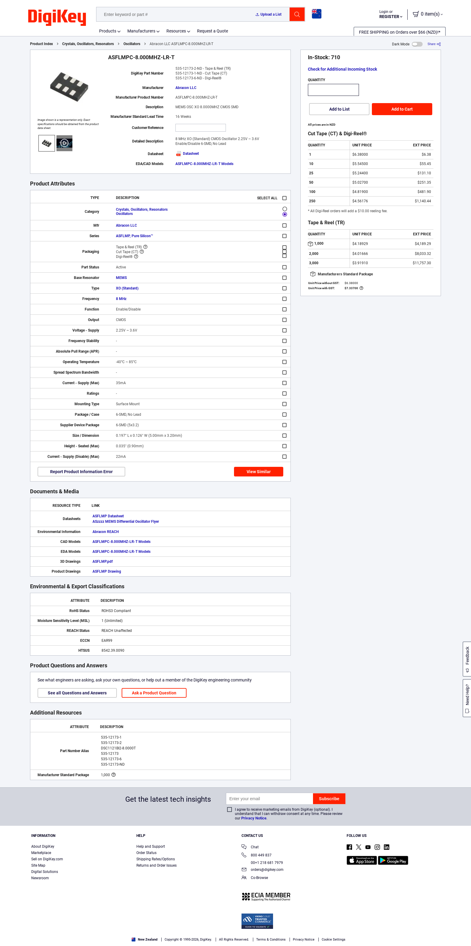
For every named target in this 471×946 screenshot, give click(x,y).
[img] (57, 18)
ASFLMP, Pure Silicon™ (134, 236)
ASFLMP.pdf (103, 561)
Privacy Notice (253, 818)
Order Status (146, 853)
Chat (250, 847)
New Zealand (144, 939)
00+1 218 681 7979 (262, 863)
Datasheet (187, 154)
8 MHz (121, 299)
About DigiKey (42, 846)
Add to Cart (402, 109)
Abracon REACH (106, 532)
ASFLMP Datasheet (108, 516)
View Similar (259, 471)
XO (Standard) (127, 288)
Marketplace (41, 853)
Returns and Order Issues (156, 865)
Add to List (339, 109)
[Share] (434, 44)
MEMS (121, 278)
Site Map (38, 865)
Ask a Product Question (154, 692)
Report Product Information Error (81, 471)
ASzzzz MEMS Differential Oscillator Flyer (126, 521)
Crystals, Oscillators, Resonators (88, 44)
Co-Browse (255, 878)
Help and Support (150, 846)
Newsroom (40, 878)
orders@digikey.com (263, 870)
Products (107, 31)
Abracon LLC (185, 88)
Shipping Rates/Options (155, 859)
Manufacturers (141, 31)
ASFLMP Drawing (107, 571)
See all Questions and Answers (77, 692)
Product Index (41, 44)
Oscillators (131, 44)
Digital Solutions (44, 872)
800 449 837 (257, 856)
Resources (176, 31)
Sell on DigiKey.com (47, 859)
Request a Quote (212, 31)
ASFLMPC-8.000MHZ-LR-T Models (204, 164)
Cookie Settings (333, 939)
